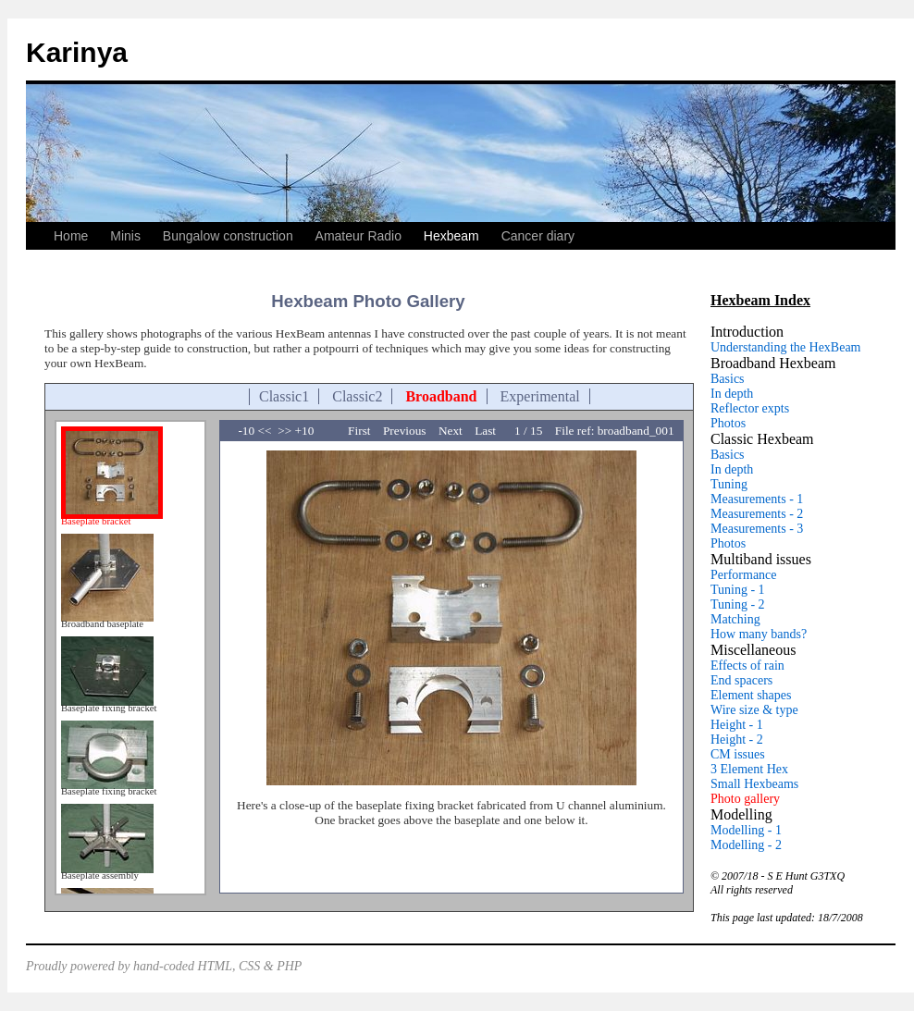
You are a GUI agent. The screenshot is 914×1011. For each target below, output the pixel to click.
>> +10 (296, 431)
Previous (410, 431)
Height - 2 (736, 739)
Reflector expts (749, 408)
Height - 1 (736, 725)
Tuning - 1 (737, 590)
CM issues (737, 754)
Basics (727, 379)
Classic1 (284, 396)
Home (71, 235)
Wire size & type (754, 710)
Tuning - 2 (737, 604)
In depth (731, 394)
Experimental (540, 396)
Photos (728, 423)
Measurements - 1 (756, 499)
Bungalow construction (228, 235)
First (365, 431)
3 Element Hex (749, 769)
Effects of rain (747, 665)
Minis (125, 235)
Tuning (728, 484)
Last (493, 431)
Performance (743, 575)
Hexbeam (451, 235)
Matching (735, 619)
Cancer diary (537, 235)
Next (456, 431)
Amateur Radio (358, 235)
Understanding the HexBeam (785, 347)
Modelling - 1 (746, 830)
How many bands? (758, 634)
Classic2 (357, 396)
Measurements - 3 (756, 529)
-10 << (256, 431)
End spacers (741, 680)
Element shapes (750, 695)
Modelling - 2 (746, 845)
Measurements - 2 (756, 514)
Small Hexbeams (754, 784)
